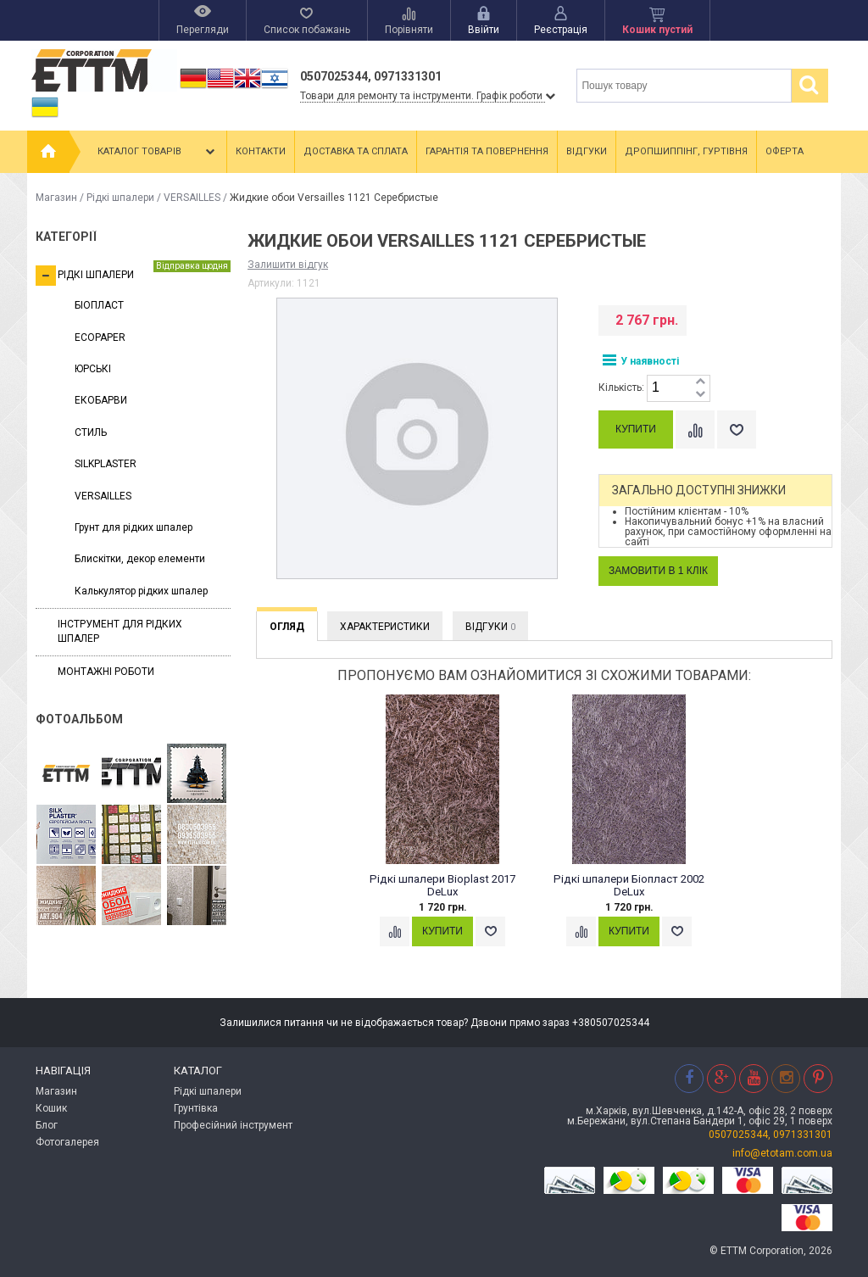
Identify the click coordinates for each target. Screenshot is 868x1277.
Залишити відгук (288, 264)
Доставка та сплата (355, 151)
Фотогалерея (67, 1142)
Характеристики (385, 627)
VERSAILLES (192, 198)
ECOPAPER (100, 337)
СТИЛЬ (91, 432)
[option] (451, 837)
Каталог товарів (157, 151)
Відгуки (586, 151)
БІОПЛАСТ (99, 305)
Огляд (287, 627)
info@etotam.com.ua (782, 1153)
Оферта (784, 151)
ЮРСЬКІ (93, 369)
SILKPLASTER (105, 464)
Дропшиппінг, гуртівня (686, 151)
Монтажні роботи (106, 672)
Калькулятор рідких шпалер (141, 591)
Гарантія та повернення (487, 151)
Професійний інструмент (233, 1125)
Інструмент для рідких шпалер (120, 631)
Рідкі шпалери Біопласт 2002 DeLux (629, 886)
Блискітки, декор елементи (140, 559)
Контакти (261, 151)
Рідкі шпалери (120, 198)
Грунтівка (196, 1108)
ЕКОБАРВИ (101, 400)
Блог (47, 1125)
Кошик (51, 1108)
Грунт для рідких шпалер (133, 527)
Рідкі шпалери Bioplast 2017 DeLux (442, 886)
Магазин (56, 198)
